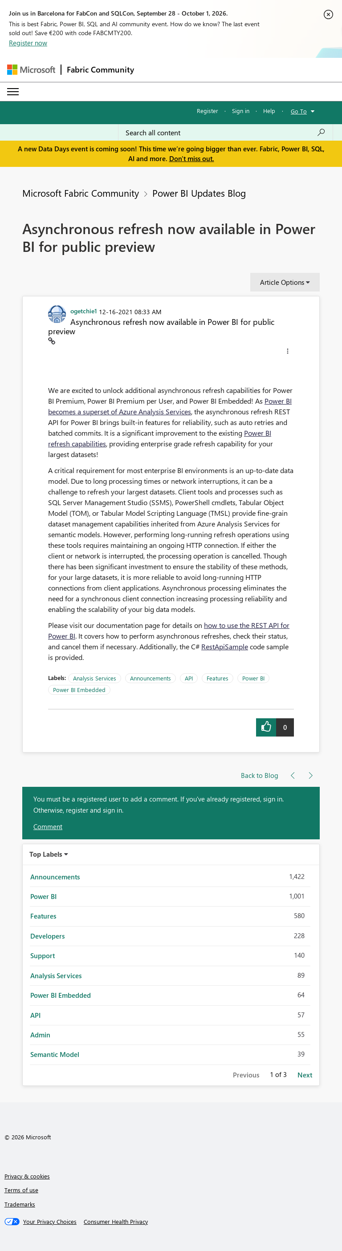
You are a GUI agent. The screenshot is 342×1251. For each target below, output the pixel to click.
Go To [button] (299, 111)
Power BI (253, 678)
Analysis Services (94, 678)
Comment (47, 826)
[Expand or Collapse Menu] (13, 91)
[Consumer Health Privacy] (116, 1222)
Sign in (240, 110)
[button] (287, 352)
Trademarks (19, 1204)
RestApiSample (224, 646)
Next (304, 1074)
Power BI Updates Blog (199, 192)
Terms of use (21, 1190)
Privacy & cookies (27, 1176)
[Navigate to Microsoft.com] (31, 70)
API (189, 678)
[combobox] (225, 132)
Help (269, 110)
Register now (28, 42)
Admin (40, 1034)
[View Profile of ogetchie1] (83, 310)
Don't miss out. (191, 158)
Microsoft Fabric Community (80, 192)
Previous (246, 1074)
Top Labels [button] (45, 854)
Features (217, 678)
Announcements (150, 678)
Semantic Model (54, 1054)
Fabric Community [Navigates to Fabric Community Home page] (100, 69)
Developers (47, 935)
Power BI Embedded (79, 689)
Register (207, 110)
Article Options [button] (282, 282)
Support (42, 955)
